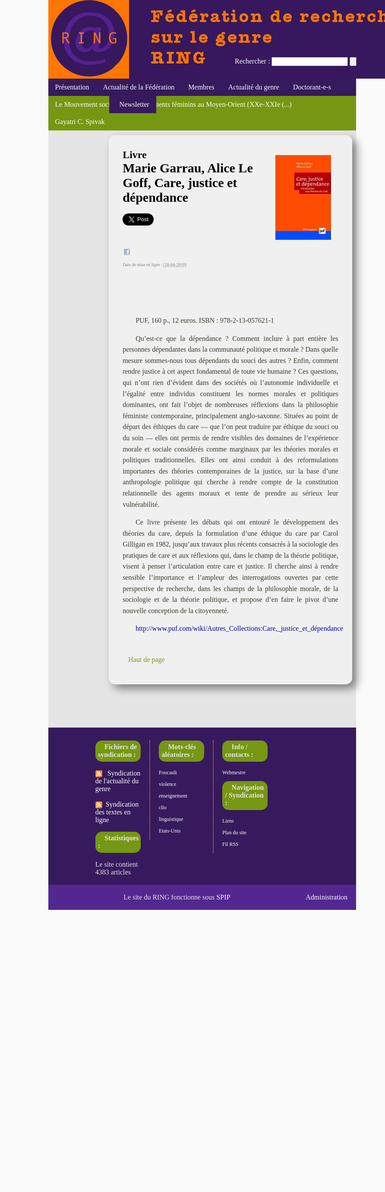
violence (168, 784)
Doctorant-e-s (312, 87)
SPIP (223, 897)
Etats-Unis (170, 831)
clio (163, 807)
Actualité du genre (253, 87)
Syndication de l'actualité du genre (117, 780)
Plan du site (234, 833)
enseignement (173, 796)
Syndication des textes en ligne (117, 812)
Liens (228, 821)
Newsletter (132, 104)
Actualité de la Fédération (139, 87)
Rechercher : (252, 61)
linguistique (171, 819)
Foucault (168, 772)
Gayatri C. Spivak (80, 121)
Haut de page (146, 659)
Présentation (72, 87)
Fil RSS (230, 844)
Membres (201, 87)
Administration (326, 897)
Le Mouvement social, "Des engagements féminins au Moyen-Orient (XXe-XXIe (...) (173, 104)
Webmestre (234, 772)
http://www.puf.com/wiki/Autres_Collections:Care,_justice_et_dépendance (239, 628)
